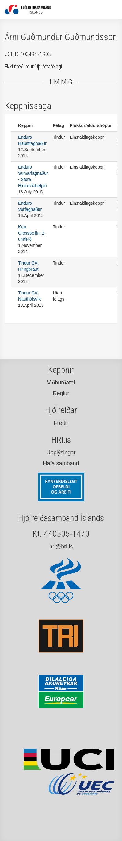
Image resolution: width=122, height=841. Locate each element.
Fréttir (61, 423)
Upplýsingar (60, 452)
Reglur (61, 393)
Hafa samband (61, 463)
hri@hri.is (61, 547)
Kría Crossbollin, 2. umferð (32, 233)
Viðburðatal (61, 382)
